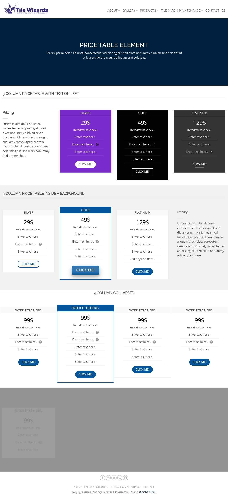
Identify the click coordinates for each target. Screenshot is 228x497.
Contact (212, 10)
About (113, 10)
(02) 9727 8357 (147, 492)
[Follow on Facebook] (102, 477)
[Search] (223, 10)
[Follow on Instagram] (108, 477)
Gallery (130, 10)
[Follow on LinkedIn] (125, 477)
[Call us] (120, 477)
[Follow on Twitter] (114, 477)
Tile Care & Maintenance (182, 10)
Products (149, 10)
